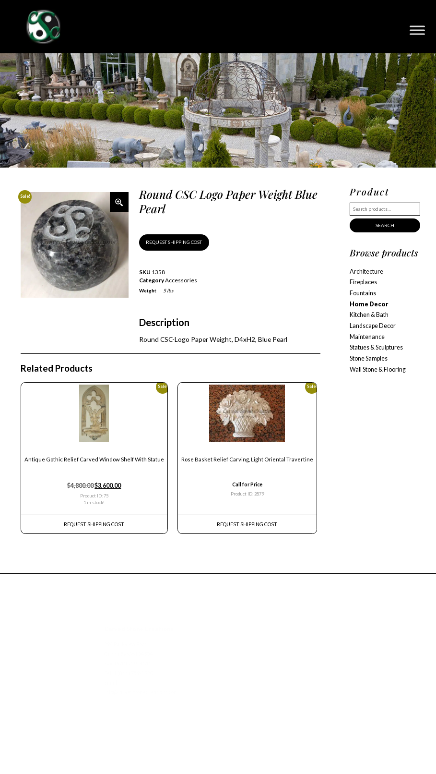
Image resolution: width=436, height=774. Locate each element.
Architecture (366, 271)
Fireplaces (363, 282)
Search (385, 225)
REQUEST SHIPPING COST (174, 242)
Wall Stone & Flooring (378, 369)
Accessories (181, 280)
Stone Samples (369, 358)
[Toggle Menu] (417, 30)
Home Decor (369, 304)
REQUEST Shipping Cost (94, 524)
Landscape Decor (373, 325)
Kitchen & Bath (369, 314)
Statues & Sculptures (376, 347)
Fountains (363, 293)
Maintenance (367, 336)
